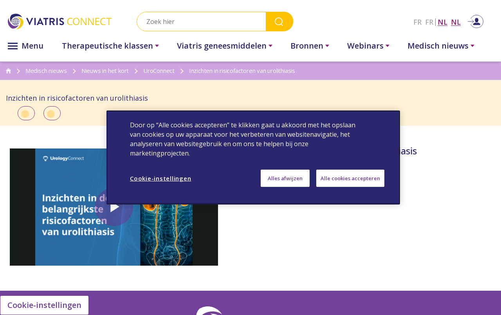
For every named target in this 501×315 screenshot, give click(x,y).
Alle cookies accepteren (350, 178)
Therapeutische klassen (107, 45)
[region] (253, 157)
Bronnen (306, 45)
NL (442, 22)
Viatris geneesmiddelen (222, 45)
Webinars (365, 45)
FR (417, 22)
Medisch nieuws (438, 45)
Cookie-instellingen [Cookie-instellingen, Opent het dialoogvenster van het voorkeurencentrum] (160, 178)
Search (279, 21)
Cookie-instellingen (44, 305)
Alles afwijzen (285, 178)
